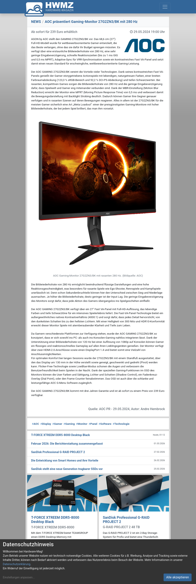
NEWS (36, 22)
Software (105, 423)
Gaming (69, 423)
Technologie (121, 423)
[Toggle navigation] (165, 7)
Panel (93, 423)
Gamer (57, 423)
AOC (35, 423)
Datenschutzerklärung (16, 564)
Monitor (81, 423)
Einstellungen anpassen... (19, 577)
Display (45, 423)
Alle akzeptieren (177, 577)
